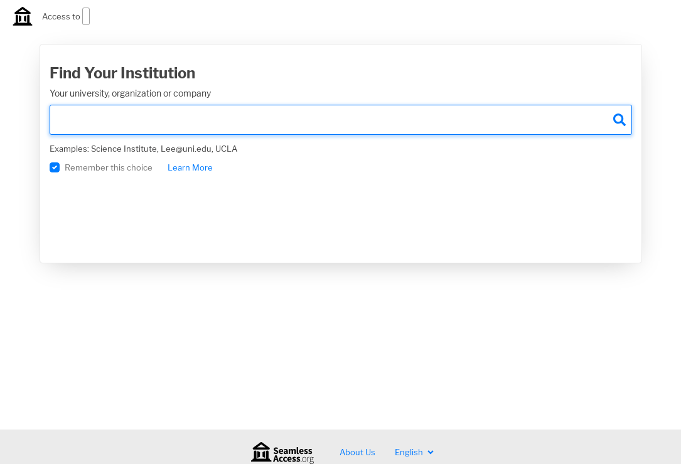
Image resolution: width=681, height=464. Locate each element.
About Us (357, 452)
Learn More (190, 167)
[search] (341, 120)
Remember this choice (109, 167)
